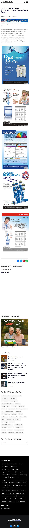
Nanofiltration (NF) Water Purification (9, 414)
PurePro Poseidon (16, 419)
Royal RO (3, 430)
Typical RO (4, 432)
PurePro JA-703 (23, 416)
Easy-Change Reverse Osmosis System (9, 401)
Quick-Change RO (18, 424)
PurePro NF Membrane (6, 419)
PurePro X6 (12, 422)
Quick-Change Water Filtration (8, 427)
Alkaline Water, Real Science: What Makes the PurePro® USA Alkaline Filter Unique (17, 375)
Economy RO (17, 403)
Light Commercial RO (13, 409)
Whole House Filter (19, 432)
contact (20, 523)
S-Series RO (10, 430)
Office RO (20, 414)
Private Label (13, 523)
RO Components (19, 427)
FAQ (8, 523)
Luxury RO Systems (23, 409)
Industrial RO (21, 406)
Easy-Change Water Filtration (7, 403)
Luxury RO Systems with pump (8, 411)
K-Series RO (4, 409)
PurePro (3, 16)
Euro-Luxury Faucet (5, 406)
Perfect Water (4, 416)
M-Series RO (18, 411)
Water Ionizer (11, 432)
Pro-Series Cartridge (14, 416)
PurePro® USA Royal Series (7, 424)
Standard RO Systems (19, 430)
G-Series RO (14, 406)
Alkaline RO (19, 395)
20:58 (8, 16)
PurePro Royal (4, 422)
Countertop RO (5, 398)
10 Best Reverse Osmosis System (8, 395)
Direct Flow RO (13, 398)
